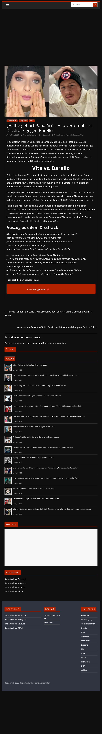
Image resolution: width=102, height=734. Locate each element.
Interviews (85, 641)
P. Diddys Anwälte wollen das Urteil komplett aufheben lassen (36, 437)
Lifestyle (84, 645)
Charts (84, 628)
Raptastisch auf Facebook (15, 579)
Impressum (48, 622)
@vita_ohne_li (19, 289)
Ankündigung (86, 620)
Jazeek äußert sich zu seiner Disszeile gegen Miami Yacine (34, 427)
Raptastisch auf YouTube (15, 587)
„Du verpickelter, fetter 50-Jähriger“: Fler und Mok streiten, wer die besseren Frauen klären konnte (49, 416)
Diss (31, 121)
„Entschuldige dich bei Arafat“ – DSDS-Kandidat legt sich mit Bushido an (39, 385)
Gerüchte (85, 636)
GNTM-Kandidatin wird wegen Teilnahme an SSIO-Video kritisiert (37, 396)
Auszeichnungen (88, 624)
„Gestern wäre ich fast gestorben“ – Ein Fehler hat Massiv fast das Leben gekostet (43, 447)
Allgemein (23, 121)
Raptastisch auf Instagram (15, 583)
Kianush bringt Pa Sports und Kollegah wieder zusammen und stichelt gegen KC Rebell (49, 313)
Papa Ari (76, 135)
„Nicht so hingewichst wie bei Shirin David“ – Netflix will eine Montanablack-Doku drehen (45, 375)
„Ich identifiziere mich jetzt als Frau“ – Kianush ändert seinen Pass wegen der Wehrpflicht (46, 478)
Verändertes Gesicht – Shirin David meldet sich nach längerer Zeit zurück (57, 327)
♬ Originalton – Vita (67, 289)
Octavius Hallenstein (29, 135)
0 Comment (44, 135)
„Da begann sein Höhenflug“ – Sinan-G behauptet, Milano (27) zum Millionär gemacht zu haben (48, 406)
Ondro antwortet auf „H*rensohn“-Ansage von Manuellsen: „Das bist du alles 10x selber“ (45, 468)
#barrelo (54, 289)
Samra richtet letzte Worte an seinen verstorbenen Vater (34, 488)
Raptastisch (12, 121)
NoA (83, 653)
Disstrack (68, 135)
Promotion (85, 662)
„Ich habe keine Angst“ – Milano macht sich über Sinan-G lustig (36, 499)
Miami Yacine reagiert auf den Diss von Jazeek (30, 365)
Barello (61, 135)
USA (83, 666)
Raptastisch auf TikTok (14, 591)
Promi (83, 658)
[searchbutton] (95, 5)
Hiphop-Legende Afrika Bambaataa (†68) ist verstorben (33, 457)
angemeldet (20, 343)
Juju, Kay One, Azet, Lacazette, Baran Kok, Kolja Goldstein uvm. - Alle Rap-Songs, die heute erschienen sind (52, 509)
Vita (81, 135)
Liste (83, 649)
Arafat (56, 135)
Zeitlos (84, 670)
